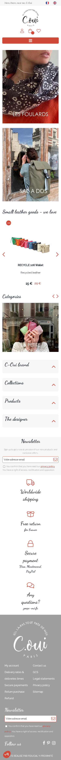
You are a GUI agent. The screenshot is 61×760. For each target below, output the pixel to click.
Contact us (39, 665)
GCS (35, 672)
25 (37, 283)
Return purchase (15, 691)
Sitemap (38, 691)
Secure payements (16, 685)
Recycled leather (31, 272)
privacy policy (48, 466)
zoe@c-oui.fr (30, 596)
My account (12, 665)
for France (30, 521)
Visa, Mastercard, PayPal (30, 556)
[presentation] (3, 254)
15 (29, 284)
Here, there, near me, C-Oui (18, 2)
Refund (9, 698)
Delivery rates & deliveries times (14, 675)
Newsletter (30, 441)
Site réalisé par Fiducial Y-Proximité (30, 756)
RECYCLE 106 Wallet (30, 265)
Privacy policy (41, 685)
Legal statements (44, 678)
